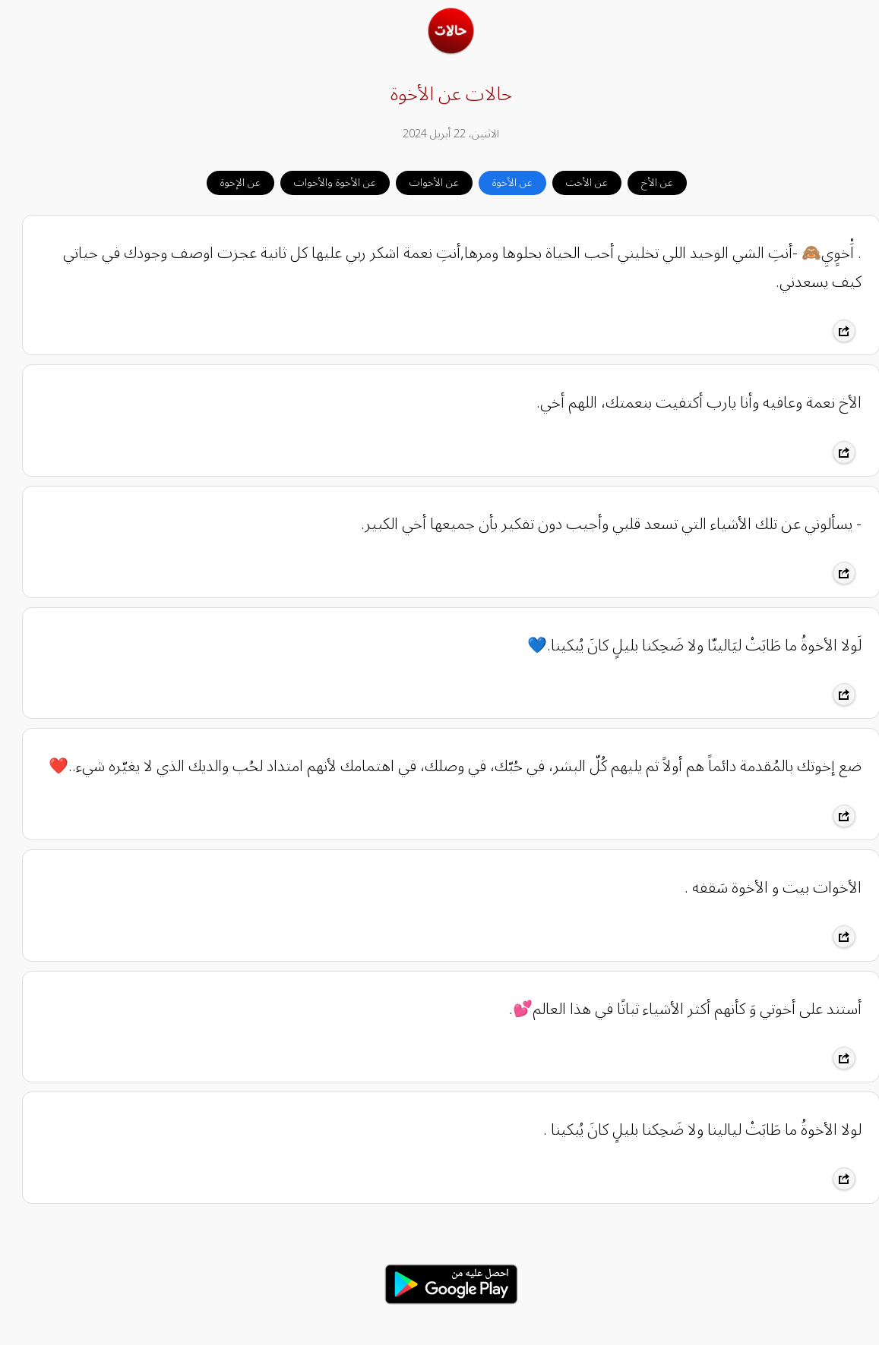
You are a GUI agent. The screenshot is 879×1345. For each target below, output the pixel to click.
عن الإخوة (229, 183)
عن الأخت (575, 183)
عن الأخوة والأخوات (324, 183)
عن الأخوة (501, 183)
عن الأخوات (422, 183)
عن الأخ (646, 183)
